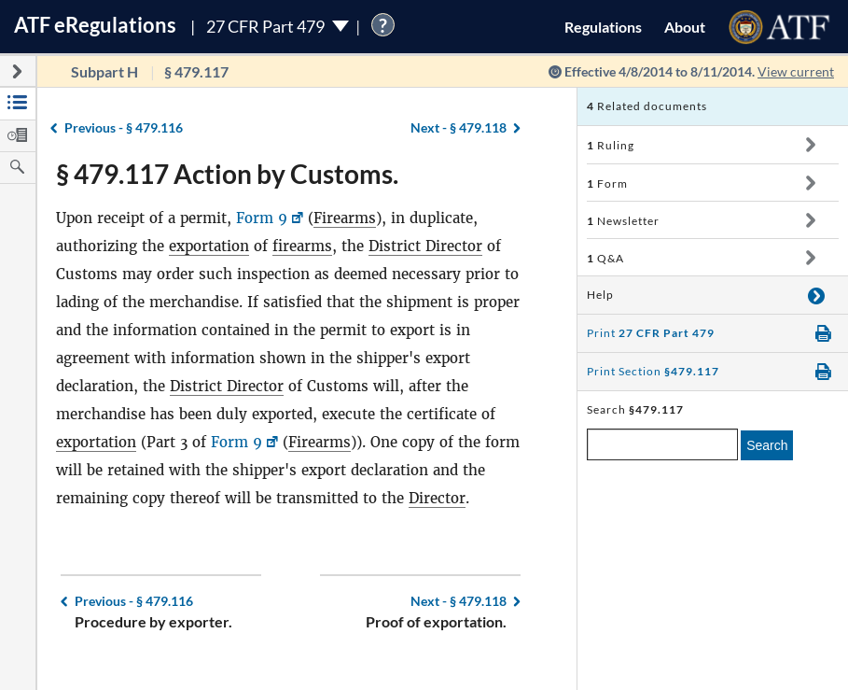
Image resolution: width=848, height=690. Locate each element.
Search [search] (766, 445)
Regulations (603, 26)
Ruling (610, 145)
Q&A (605, 258)
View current (796, 71)
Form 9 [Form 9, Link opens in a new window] (261, 218)
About (684, 26)
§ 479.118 (458, 127)
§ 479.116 (123, 127)
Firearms (344, 218)
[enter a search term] (662, 444)
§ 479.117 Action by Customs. (227, 174)
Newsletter (623, 221)
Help (600, 295)
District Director (425, 246)
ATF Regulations (95, 24)
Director (437, 498)
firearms (302, 246)
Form (607, 183)
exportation (209, 246)
